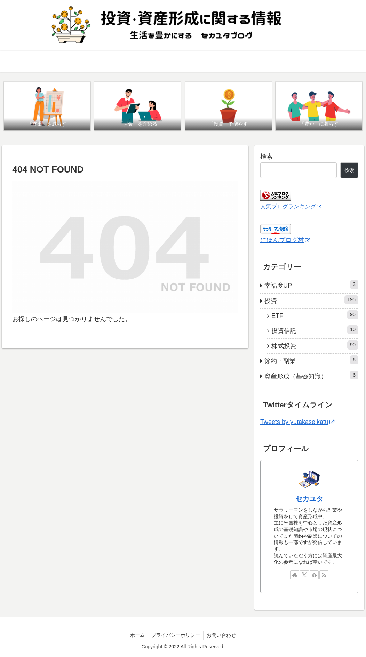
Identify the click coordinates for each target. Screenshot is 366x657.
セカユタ (309, 499)
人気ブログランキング (290, 206)
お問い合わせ (222, 635)
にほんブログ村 (285, 240)
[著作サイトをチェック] (294, 574)
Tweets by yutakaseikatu (297, 422)
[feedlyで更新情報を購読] (314, 574)
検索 (266, 156)
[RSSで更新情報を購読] (323, 574)
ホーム (136, 635)
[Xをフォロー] (304, 574)
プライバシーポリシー (175, 635)
